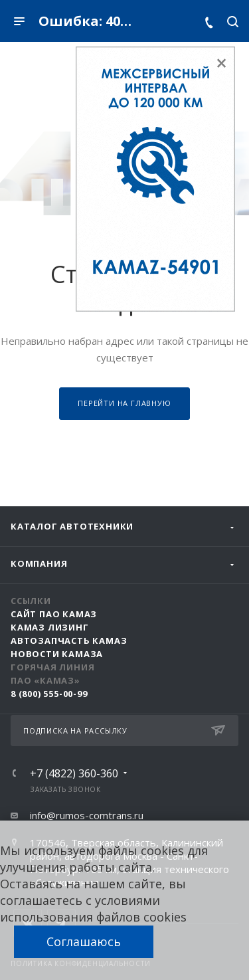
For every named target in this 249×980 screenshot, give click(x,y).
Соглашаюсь (83, 941)
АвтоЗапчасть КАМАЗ (69, 640)
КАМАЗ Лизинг (50, 627)
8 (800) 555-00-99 (49, 694)
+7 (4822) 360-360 (74, 773)
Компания (39, 563)
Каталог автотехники (72, 526)
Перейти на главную (124, 403)
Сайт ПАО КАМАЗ (54, 614)
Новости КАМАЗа (57, 654)
